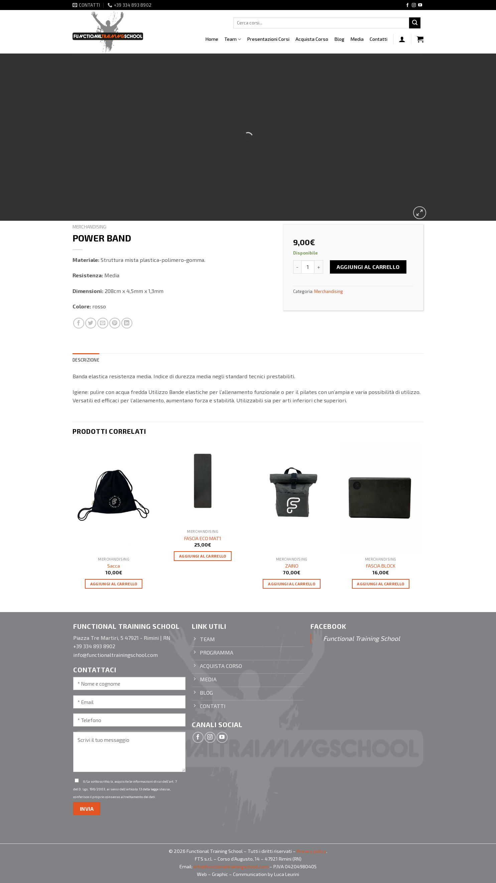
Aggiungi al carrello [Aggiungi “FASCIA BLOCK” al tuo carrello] (380, 583)
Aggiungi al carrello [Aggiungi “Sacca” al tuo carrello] (113, 583)
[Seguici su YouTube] (420, 5)
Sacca (113, 566)
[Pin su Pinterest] (114, 323)
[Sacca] (114, 499)
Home (211, 39)
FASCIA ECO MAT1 (202, 538)
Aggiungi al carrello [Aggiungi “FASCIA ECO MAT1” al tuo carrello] (202, 556)
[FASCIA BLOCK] (381, 499)
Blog (339, 39)
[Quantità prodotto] (308, 267)
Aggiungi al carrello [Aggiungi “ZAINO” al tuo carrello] (291, 583)
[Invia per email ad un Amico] (102, 323)
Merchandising (89, 226)
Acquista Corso (311, 39)
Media (357, 39)
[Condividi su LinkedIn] (126, 323)
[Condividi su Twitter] (90, 323)
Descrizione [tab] (86, 360)
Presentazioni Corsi (268, 39)
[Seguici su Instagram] (414, 5)
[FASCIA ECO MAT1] (202, 485)
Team (232, 39)
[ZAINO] (291, 499)
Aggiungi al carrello (368, 267)
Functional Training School (361, 638)
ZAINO (291, 566)
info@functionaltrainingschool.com (231, 866)
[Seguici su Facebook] (407, 5)
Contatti (378, 39)
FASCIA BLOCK (380, 566)
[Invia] (414, 23)
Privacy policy (311, 851)
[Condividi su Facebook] (78, 323)
